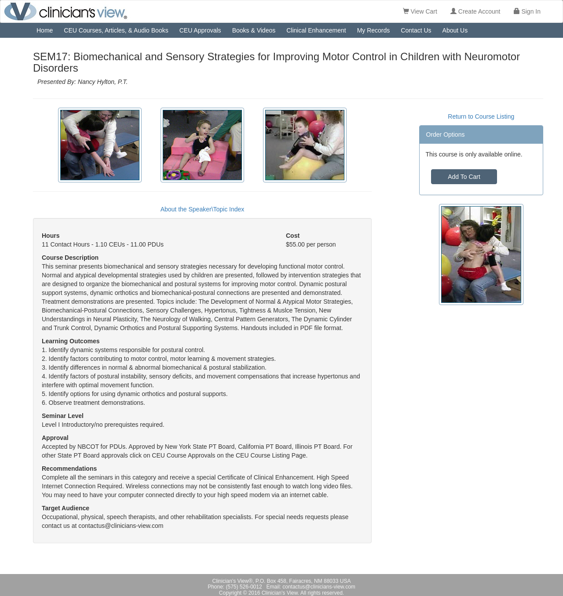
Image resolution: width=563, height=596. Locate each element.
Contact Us (416, 30)
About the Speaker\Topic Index (203, 209)
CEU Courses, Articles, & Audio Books (116, 30)
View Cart (420, 11)
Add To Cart (464, 176)
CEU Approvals (200, 30)
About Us (455, 30)
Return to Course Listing (481, 116)
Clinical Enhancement (316, 30)
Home (45, 30)
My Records (373, 30)
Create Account (475, 11)
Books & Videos (254, 30)
